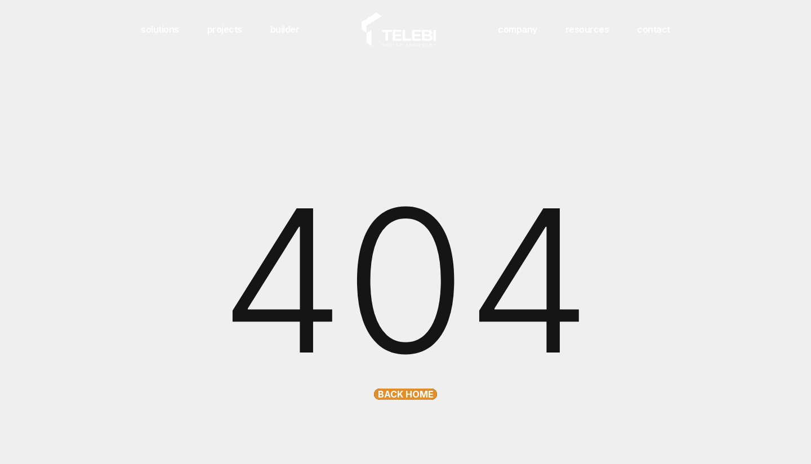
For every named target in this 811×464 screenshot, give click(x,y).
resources (587, 29)
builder (285, 29)
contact (653, 29)
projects (224, 29)
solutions (160, 29)
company (517, 29)
